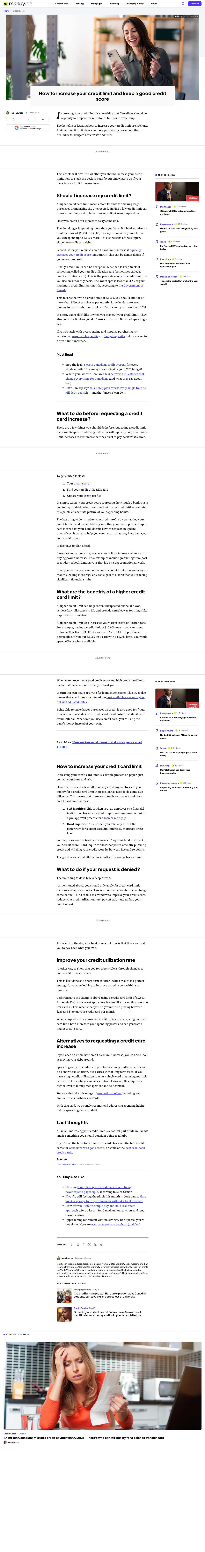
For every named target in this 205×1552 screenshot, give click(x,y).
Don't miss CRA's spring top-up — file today (178, 247)
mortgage (120, 818)
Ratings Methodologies (18, 1526)
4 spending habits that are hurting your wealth (179, 282)
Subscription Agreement (173, 1536)
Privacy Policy (155, 1538)
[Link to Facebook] (150, 1548)
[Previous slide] (190, 1334)
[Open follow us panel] (43, 119)
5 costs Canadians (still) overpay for (107, 365)
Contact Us (13, 1521)
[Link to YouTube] (167, 1548)
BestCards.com (86, 1517)
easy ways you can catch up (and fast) (115, 1224)
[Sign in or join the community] (195, 3)
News (154, 3)
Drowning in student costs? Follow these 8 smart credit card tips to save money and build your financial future (108, 1313)
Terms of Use (158, 1536)
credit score (81, 483)
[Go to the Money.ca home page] (17, 3)
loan (107, 818)
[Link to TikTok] (156, 1548)
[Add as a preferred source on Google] (28, 127)
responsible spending (86, 336)
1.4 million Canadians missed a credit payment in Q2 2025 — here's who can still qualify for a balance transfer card (83, 1437)
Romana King (13, 1442)
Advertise (13, 1517)
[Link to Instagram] (144, 1548)
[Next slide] (196, 1334)
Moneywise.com (87, 1512)
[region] (102, 1393)
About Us (12, 1512)
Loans (47, 1540)
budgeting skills (114, 336)
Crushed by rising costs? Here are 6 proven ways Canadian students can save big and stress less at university (110, 1295)
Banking (81, 3)
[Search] (183, 4)
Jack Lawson (17, 112)
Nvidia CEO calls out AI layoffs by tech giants (179, 230)
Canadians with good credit (86, 1148)
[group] (102, 1393)
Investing (115, 3)
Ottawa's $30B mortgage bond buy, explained (178, 212)
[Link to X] (162, 1548)
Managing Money (136, 3)
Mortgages (97, 3)
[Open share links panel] (28, 119)
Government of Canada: (67, 1164)
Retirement (49, 1531)
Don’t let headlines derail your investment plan (175, 265)
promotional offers (109, 1093)
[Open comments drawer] (13, 119)
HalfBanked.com (87, 1521)
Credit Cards (62, 3)
